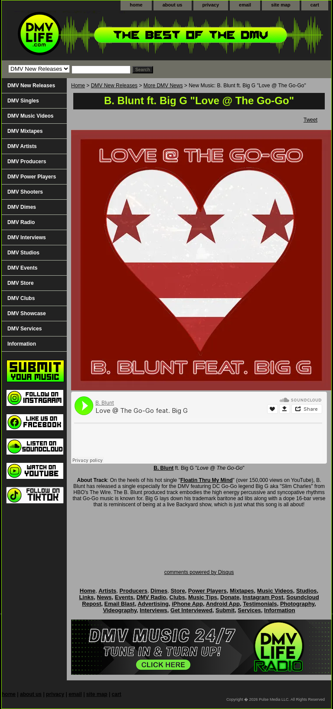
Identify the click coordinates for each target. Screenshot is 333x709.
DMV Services (24, 329)
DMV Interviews (26, 237)
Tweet (310, 120)
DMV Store (20, 283)
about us (173, 4)
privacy (210, 4)
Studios (306, 590)
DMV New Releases (114, 85)
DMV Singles (23, 101)
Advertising (153, 603)
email (245, 4)
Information (21, 344)
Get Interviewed (191, 610)
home (136, 4)
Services (249, 610)
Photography (297, 603)
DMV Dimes (21, 207)
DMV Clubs (21, 298)
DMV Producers (26, 161)
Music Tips (202, 597)
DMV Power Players (31, 177)
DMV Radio (21, 222)
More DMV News (163, 85)
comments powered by (199, 572)
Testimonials (260, 603)
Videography (120, 610)
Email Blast (119, 603)
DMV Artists (22, 146)
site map (281, 4)
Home (78, 85)
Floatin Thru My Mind (206, 480)
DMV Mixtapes (24, 131)
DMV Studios (23, 253)
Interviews (153, 610)
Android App (223, 603)
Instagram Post (262, 597)
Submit (225, 610)
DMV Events (22, 268)
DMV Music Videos (30, 116)
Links (86, 597)
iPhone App (187, 603)
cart (314, 4)
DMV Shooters (25, 192)
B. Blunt (163, 468)
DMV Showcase (26, 313)
